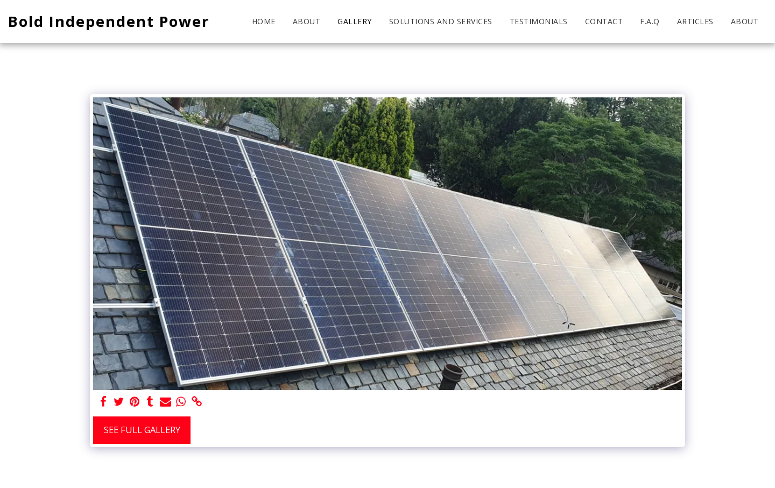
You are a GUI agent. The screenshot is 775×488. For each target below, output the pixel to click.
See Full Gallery (142, 429)
